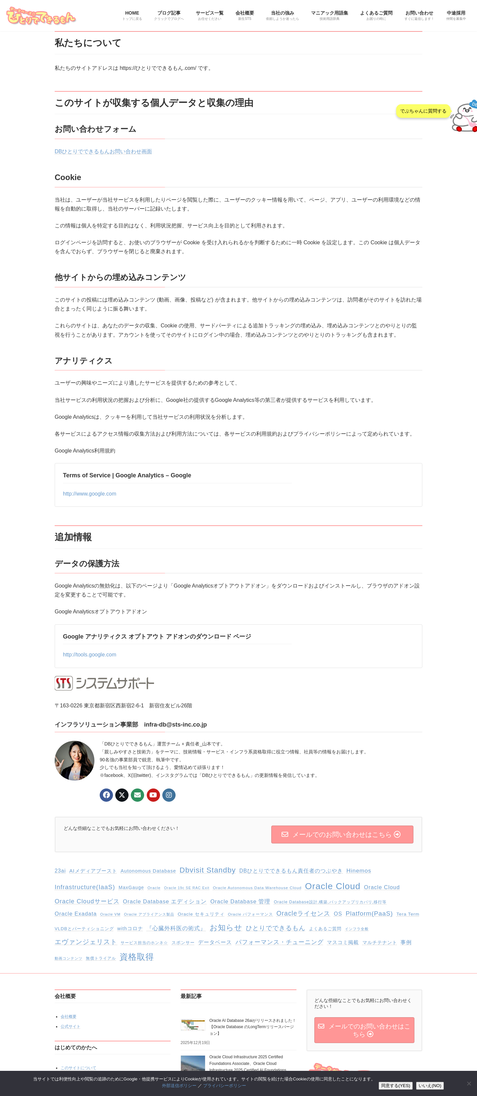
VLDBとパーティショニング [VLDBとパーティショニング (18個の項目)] (84, 928)
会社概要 (69, 1016)
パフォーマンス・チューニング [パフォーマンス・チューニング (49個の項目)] (280, 942)
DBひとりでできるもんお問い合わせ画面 (103, 151)
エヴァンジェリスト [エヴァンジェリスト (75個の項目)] (86, 941)
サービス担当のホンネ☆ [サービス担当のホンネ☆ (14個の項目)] (144, 942)
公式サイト (70, 1026)
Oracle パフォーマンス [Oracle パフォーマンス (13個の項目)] (250, 914)
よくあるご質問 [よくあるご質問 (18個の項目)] (325, 928)
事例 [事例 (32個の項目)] (406, 942)
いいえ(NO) (430, 1085)
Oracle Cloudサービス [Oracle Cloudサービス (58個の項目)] (87, 901)
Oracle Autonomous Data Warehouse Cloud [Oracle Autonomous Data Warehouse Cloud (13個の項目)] (257, 887)
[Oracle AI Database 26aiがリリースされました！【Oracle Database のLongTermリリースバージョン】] (193, 1026)
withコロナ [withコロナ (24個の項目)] (130, 928)
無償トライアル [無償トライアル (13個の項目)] (101, 958)
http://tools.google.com (89, 654)
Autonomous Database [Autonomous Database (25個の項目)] (148, 871)
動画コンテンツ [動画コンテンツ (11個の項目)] (68, 958)
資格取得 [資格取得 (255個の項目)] (137, 956)
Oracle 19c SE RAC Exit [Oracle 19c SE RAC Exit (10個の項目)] (186, 888)
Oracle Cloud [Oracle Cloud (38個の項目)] (382, 887)
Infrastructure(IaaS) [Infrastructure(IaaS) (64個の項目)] (85, 886)
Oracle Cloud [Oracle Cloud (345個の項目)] (333, 886)
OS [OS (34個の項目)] (338, 914)
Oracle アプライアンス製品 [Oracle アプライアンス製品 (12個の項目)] (149, 914)
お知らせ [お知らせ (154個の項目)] (226, 927)
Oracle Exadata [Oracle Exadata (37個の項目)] (76, 914)
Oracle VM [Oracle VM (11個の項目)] (110, 914)
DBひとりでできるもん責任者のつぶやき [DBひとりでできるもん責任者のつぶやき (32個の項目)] (291, 871)
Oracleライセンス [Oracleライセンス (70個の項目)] (304, 913)
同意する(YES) (395, 1085)
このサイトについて (78, 1068)
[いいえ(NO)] (468, 1083)
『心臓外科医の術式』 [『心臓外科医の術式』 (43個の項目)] (176, 928)
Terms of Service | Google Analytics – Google (127, 475)
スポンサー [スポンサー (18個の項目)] (183, 942)
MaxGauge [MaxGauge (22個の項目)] (131, 887)
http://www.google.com (89, 494)
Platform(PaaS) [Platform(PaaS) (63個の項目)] (369, 913)
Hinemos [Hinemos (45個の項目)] (358, 870)
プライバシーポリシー (224, 1085)
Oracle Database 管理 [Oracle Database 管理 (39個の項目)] (240, 901)
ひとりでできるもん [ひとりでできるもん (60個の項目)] (275, 928)
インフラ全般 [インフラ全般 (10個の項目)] (357, 929)
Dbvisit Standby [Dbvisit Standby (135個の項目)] (208, 870)
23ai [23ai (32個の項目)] (60, 871)
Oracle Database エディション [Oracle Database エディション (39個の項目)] (165, 901)
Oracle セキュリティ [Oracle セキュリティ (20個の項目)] (201, 914)
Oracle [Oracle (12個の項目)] (154, 888)
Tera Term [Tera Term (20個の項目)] (408, 914)
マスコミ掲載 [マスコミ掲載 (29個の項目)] (343, 942)
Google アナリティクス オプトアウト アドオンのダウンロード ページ (157, 636)
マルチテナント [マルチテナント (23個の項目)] (379, 942)
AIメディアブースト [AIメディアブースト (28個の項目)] (93, 871)
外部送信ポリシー (179, 1085)
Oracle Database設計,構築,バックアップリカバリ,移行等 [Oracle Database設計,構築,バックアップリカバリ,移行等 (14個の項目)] (330, 902)
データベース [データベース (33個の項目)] (215, 942)
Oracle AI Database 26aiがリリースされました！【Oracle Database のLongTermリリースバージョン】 (252, 1027)
